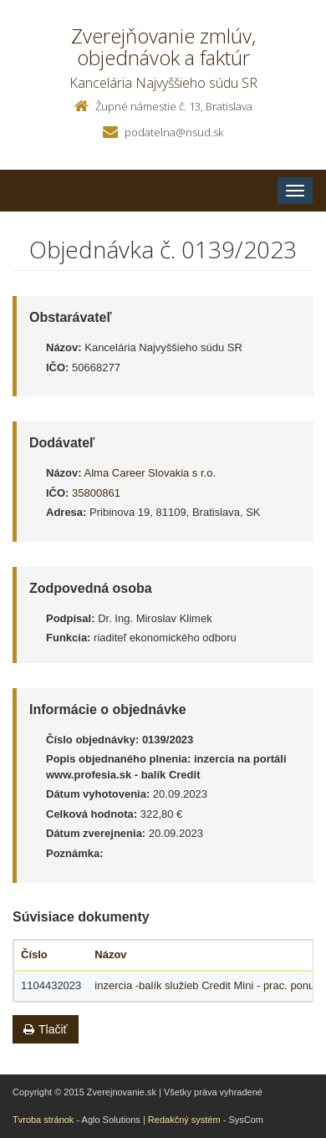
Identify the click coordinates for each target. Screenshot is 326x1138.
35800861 (96, 493)
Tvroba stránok (43, 1120)
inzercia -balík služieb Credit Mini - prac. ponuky (209, 985)
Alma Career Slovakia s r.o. (150, 473)
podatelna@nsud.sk (174, 132)
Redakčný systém (184, 1120)
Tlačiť (45, 1029)
